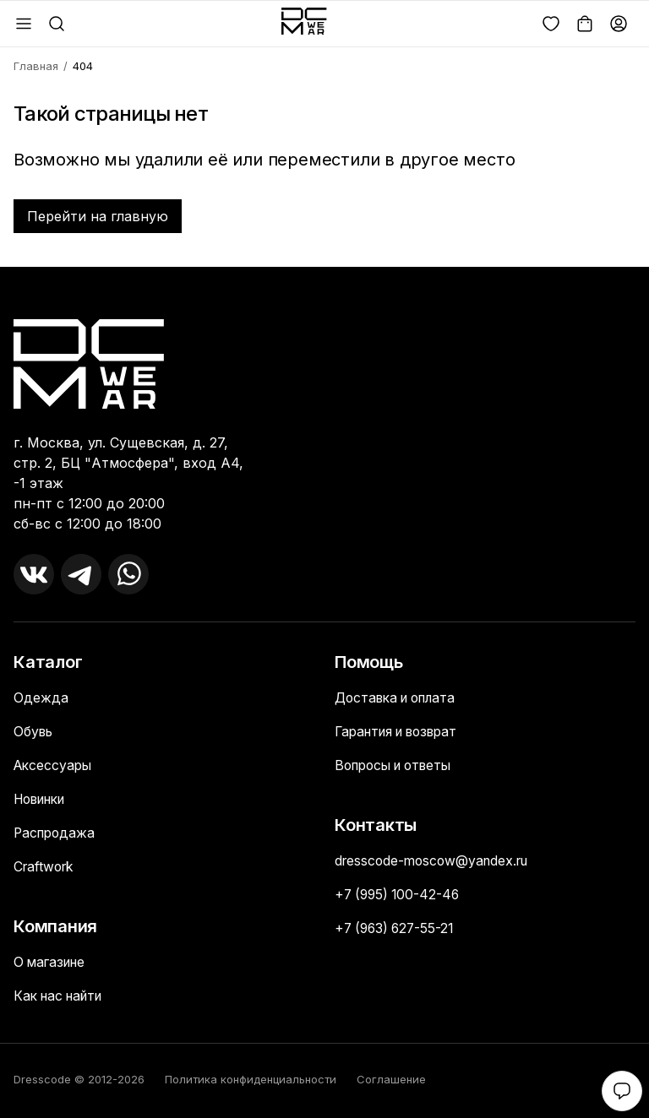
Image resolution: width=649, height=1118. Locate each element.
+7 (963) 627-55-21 (397, 928)
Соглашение (391, 1079)
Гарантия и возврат (402, 732)
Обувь (34, 732)
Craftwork (46, 867)
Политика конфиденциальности (250, 1079)
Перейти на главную (97, 216)
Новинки (44, 799)
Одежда (41, 698)
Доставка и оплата (400, 698)
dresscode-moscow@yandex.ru (436, 861)
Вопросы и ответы (398, 765)
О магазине (52, 962)
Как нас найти (62, 996)
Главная (36, 66)
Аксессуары (54, 765)
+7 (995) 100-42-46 (400, 895)
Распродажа (56, 833)
